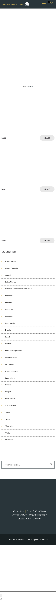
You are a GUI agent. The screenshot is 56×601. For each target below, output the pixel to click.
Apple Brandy (10, 261)
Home (25, 86)
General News (11, 357)
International (10, 378)
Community (10, 323)
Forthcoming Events (13, 351)
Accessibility (24, 518)
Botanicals (9, 296)
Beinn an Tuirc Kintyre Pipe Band (18, 289)
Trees (7, 419)
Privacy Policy (19, 515)
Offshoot (44, 540)
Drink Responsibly (38, 515)
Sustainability (10, 405)
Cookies (37, 518)
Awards (8, 275)
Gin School (9, 364)
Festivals (8, 344)
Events (8, 330)
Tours (7, 412)
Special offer (10, 398)
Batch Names (10, 282)
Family (8, 337)
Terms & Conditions (36, 511)
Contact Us (18, 511)
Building (8, 302)
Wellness (9, 440)
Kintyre (8, 385)
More (3, 138)
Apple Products (11, 268)
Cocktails (9, 316)
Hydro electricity (12, 371)
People (8, 392)
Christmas (9, 309)
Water (7, 433)
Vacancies (9, 426)
